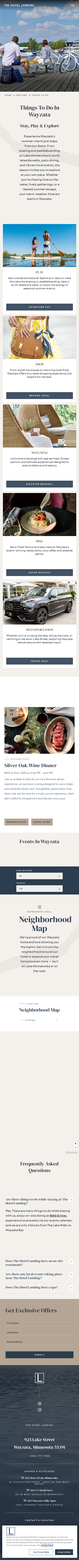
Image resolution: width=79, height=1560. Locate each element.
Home (8, 95)
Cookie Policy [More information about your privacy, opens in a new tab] (47, 1545)
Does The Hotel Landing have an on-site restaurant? (39, 1263)
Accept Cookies (64, 1552)
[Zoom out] (76, 1148)
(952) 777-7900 (40, 1456)
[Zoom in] (76, 1144)
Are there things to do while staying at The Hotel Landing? (39, 1201)
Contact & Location (39, 1520)
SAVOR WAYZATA (39, 572)
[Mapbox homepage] (71, 1152)
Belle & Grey (58, 1215)
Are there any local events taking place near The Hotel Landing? (39, 1276)
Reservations (16, 822)
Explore (21, 95)
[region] (39, 1093)
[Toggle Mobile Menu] (73, 5)
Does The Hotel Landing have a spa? (39, 1287)
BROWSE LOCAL (39, 395)
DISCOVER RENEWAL (39, 484)
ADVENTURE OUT (39, 307)
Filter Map (39, 1020)
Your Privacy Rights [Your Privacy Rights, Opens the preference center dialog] (41, 1552)
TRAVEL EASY (39, 661)
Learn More (41, 822)
